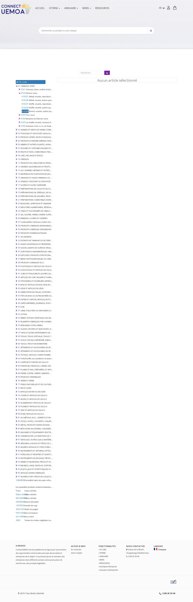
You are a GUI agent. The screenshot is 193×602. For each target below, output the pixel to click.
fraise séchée (20, 494)
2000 (18, 520)
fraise (18, 490)
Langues (158, 546)
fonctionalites (107, 546)
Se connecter (76, 549)
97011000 (20, 512)
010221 (25, 96)
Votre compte (76, 553)
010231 (25, 103)
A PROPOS (20, 545)
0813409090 (20, 498)
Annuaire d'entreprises (109, 570)
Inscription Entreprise (108, 566)
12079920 (20, 505)
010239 (25, 107)
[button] (168, 8)
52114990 (20, 516)
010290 (25, 111)
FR (162, 8)
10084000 (20, 480)
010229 (25, 100)
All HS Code (21, 82)
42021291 (20, 509)
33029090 (20, 501)
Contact (137, 546)
